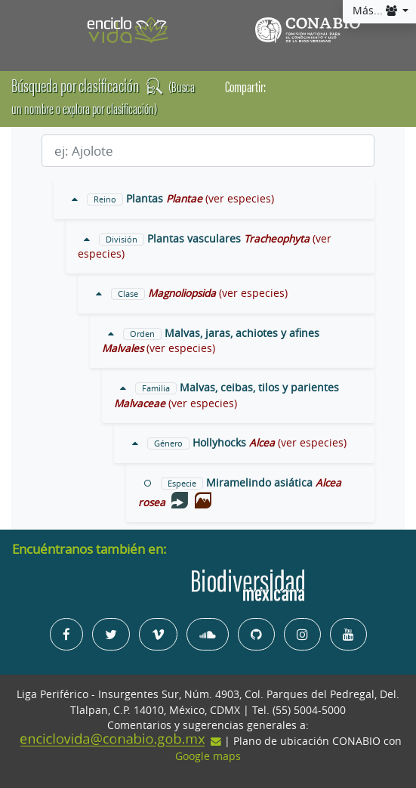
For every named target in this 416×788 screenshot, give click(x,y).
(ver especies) (239, 198)
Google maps (208, 756)
